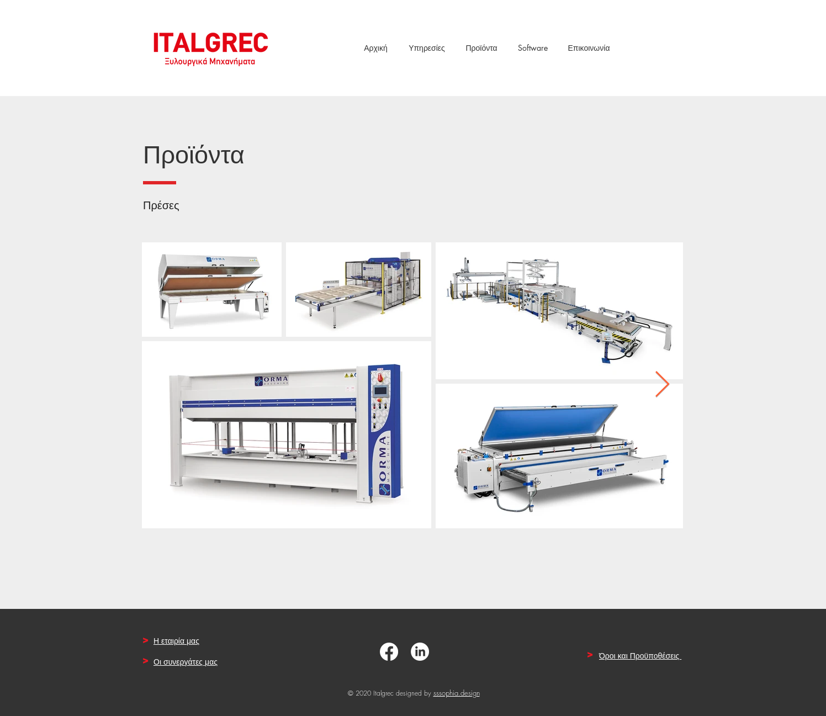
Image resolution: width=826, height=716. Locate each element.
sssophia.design (456, 693)
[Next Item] (662, 386)
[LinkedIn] (420, 652)
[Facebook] (389, 652)
